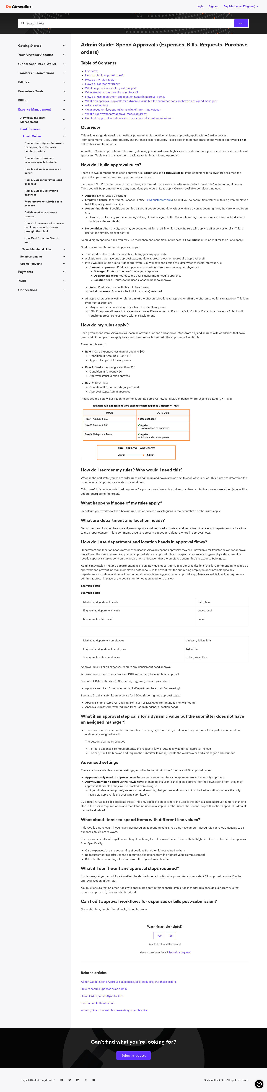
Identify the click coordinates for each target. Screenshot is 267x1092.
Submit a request (179, 952)
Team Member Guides (37, 249)
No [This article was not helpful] (171, 935)
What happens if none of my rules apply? (110, 88)
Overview (91, 71)
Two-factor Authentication (97, 1003)
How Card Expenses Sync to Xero (102, 996)
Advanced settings (96, 105)
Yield (22, 281)
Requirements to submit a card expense (43, 203)
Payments (25, 272)
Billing (22, 100)
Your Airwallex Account (35, 55)
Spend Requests (31, 263)
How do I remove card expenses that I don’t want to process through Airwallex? (44, 227)
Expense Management (34, 109)
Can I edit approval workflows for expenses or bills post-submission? (128, 118)
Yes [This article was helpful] (159, 935)
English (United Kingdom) (241, 6)
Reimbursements (31, 256)
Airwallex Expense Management (32, 120)
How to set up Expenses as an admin (104, 989)
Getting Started (30, 46)
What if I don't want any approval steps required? (116, 114)
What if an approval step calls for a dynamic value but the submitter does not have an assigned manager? (151, 101)
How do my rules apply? (100, 79)
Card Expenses (30, 129)
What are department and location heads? (111, 92)
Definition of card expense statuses (41, 214)
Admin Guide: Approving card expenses (43, 182)
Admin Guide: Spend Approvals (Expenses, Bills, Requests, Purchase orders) (129, 981)
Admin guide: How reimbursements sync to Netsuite (114, 1010)
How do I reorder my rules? (102, 84)
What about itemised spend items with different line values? (123, 109)
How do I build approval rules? (104, 75)
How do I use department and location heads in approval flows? (125, 96)
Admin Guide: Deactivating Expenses (41, 192)
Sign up (213, 6)
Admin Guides (31, 136)
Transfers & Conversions (36, 73)
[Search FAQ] (133, 23)
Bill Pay (23, 82)
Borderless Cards (30, 91)
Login (200, 6)
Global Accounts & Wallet (37, 64)
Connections (27, 290)
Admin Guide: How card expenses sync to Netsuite (41, 160)
